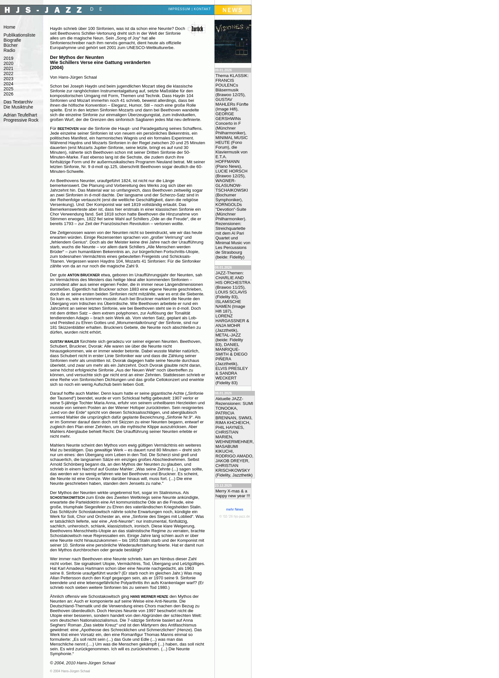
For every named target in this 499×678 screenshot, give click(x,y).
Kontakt (202, 9)
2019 (8, 58)
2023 (8, 78)
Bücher (11, 45)
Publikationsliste (19, 35)
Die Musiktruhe (18, 106)
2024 (8, 83)
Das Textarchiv (18, 101)
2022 (8, 73)
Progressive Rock (21, 120)
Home (9, 27)
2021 (8, 68)
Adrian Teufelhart (20, 114)
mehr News (234, 509)
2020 (8, 63)
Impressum (179, 9)
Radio (9, 50)
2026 (8, 93)
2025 (8, 88)
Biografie (12, 40)
